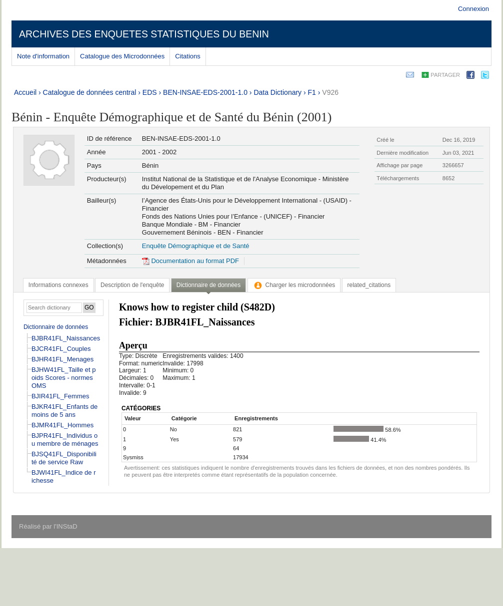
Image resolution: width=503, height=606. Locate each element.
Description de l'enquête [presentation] (132, 285)
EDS (149, 92)
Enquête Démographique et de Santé (196, 246)
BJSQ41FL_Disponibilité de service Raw (64, 458)
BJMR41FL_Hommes (63, 425)
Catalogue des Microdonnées (122, 56)
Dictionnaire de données (56, 326)
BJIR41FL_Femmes (61, 396)
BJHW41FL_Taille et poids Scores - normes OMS (64, 377)
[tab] (58, 285)
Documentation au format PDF (190, 261)
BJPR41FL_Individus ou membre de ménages (65, 439)
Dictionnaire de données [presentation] (208, 285)
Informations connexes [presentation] (58, 285)
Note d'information (43, 56)
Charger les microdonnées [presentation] (294, 285)
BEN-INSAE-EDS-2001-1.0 (205, 92)
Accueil (25, 92)
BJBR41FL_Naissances (66, 338)
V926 (330, 92)
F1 (312, 92)
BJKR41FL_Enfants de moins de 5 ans (65, 410)
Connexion (473, 8)
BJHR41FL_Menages (63, 359)
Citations (187, 56)
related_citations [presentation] (369, 285)
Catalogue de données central (89, 92)
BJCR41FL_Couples (61, 348)
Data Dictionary (278, 92)
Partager (445, 75)
